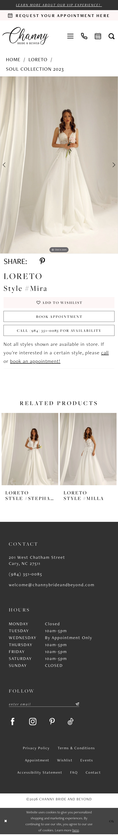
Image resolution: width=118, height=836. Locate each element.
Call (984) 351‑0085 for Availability (59, 331)
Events (86, 762)
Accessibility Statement (39, 774)
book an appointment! (35, 362)
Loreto (38, 59)
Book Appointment (59, 317)
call (105, 353)
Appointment (37, 762)
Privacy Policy (36, 750)
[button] (70, 35)
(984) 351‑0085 (25, 575)
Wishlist (64, 762)
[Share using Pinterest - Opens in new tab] (42, 261)
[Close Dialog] (5, 823)
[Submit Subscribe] (76, 705)
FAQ (74, 774)
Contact (93, 774)
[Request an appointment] (59, 15)
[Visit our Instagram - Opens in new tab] (34, 723)
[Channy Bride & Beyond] (25, 36)
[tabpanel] (59, 165)
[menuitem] (70, 35)
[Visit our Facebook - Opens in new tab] (13, 723)
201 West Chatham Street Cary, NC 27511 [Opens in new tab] (37, 561)
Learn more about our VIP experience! (59, 5)
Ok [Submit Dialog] (111, 822)
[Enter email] (44, 705)
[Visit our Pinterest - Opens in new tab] (54, 723)
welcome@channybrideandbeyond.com (51, 586)
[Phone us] (84, 35)
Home (13, 59)
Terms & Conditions (76, 750)
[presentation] (30, 450)
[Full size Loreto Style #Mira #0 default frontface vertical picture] (59, 165)
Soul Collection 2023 (35, 69)
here (75, 831)
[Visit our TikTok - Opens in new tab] (73, 723)
